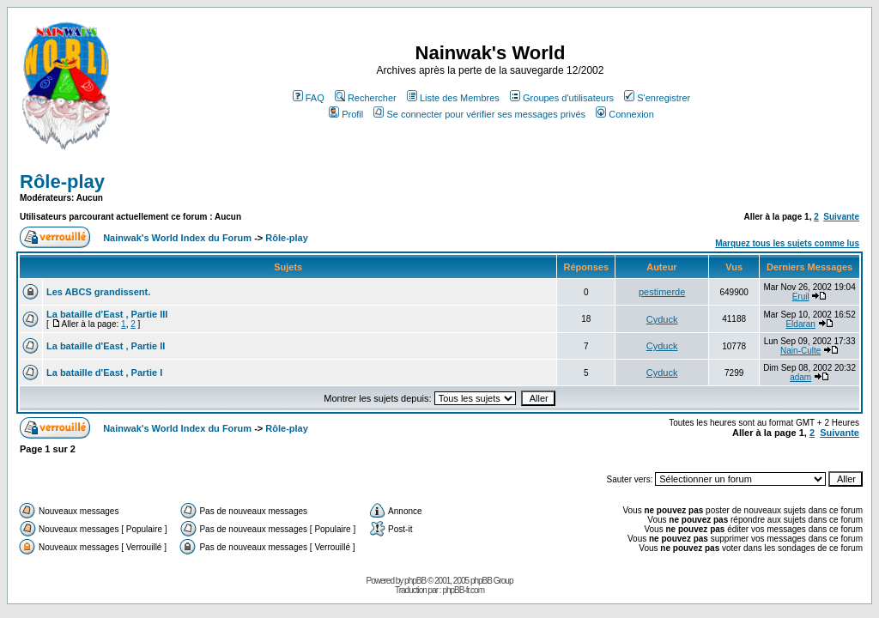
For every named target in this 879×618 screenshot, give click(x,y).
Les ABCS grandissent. (98, 292)
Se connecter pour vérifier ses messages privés (479, 114)
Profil (346, 114)
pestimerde (662, 292)
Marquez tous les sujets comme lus (787, 243)
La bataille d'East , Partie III (106, 314)
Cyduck (662, 319)
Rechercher (366, 98)
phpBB (415, 580)
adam (800, 377)
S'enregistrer (657, 98)
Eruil (800, 296)
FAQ (308, 98)
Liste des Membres (453, 98)
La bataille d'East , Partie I (104, 372)
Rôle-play (62, 181)
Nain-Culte (800, 350)
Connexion (625, 114)
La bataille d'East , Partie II (105, 346)
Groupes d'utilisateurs (562, 98)
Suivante (841, 216)
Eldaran (800, 324)
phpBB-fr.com (463, 590)
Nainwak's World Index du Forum (177, 238)
